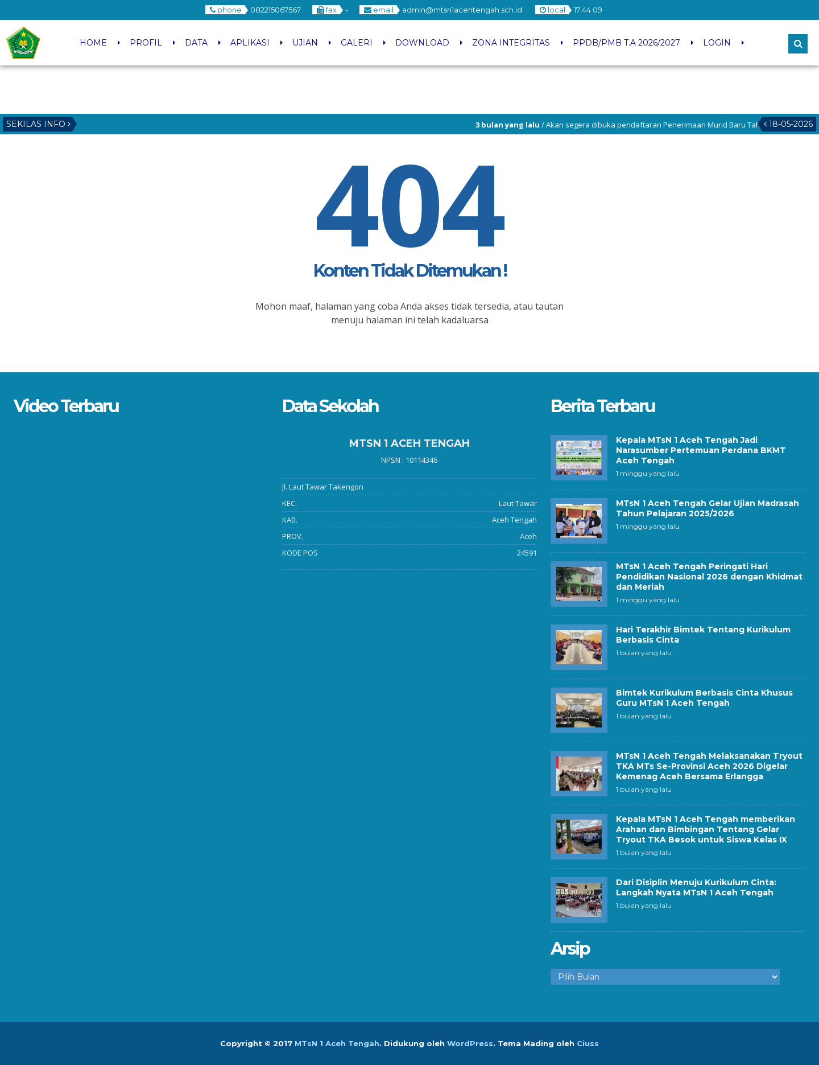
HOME (93, 43)
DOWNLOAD (422, 43)
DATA (196, 43)
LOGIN (717, 43)
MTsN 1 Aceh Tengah (337, 1043)
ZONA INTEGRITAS (511, 43)
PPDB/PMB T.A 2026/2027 (626, 43)
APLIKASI (250, 43)
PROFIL (146, 43)
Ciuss (588, 1043)
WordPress (470, 1043)
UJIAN (305, 43)
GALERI (357, 43)
